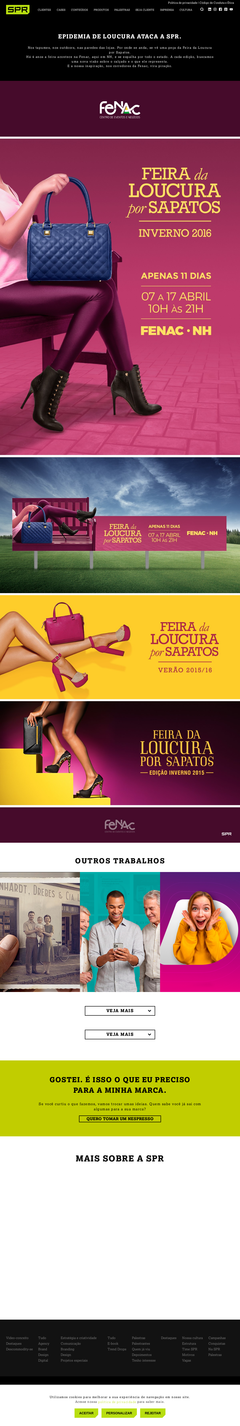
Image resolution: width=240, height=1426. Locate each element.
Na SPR (214, 1349)
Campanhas (217, 1338)
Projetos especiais (74, 1360)
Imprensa (167, 9)
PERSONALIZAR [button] (119, 1413)
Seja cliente (144, 9)
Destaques (14, 1344)
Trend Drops (117, 1349)
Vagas (186, 1360)
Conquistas (216, 1344)
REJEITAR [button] (153, 1413)
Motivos (188, 1355)
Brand (42, 1349)
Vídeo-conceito (17, 1338)
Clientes (44, 9)
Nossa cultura (192, 1338)
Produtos (101, 9)
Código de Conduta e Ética (216, 2)
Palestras (122, 9)
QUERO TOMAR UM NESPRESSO (120, 1118)
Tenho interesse (144, 1360)
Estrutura (189, 1344)
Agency (43, 1344)
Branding (67, 1349)
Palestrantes (141, 1344)
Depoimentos (142, 1355)
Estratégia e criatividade (79, 1338)
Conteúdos (79, 9)
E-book (113, 1344)
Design (43, 1355)
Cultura (186, 9)
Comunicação (71, 1344)
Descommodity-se (19, 1349)
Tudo (42, 1338)
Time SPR (189, 1349)
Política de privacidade (182, 2)
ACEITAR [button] (86, 1413)
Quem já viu (141, 1349)
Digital (43, 1360)
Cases (61, 9)
